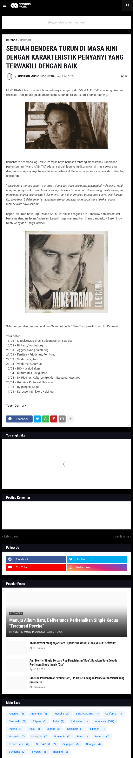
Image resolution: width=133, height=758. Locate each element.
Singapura (71, 744)
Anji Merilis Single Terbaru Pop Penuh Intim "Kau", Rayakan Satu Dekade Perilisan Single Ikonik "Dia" (73, 662)
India (58, 721)
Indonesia (104, 721)
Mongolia (39, 736)
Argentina (39, 714)
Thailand (60, 752)
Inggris (15, 729)
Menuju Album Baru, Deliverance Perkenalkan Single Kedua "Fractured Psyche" (63, 623)
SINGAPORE (46, 744)
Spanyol (93, 744)
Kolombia (75, 729)
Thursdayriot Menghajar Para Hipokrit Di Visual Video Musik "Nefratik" (72, 643)
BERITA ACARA (87, 714)
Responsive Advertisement (66, 22)
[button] (4, 5)
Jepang (54, 729)
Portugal (101, 736)
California (113, 714)
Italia (34, 729)
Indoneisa (79, 721)
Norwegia (62, 736)
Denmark (26, 40)
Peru (82, 736)
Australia (61, 714)
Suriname (17, 752)
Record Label (19, 744)
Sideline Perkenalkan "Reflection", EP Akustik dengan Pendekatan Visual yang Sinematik (77, 680)
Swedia (39, 752)
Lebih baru (11, 536)
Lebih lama (122, 536)
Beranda (11, 40)
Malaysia (17, 736)
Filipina (40, 721)
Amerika (16, 714)
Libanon (97, 729)
